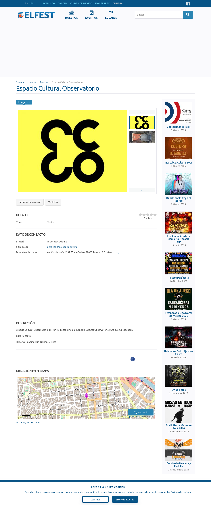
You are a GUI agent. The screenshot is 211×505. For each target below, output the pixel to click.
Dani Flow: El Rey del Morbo (178, 199)
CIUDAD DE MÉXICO (81, 3)
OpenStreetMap (135, 416)
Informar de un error (30, 202)
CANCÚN (62, 3)
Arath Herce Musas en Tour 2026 (179, 427)
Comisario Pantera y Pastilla (178, 465)
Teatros (44, 82)
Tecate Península (178, 277)
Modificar (53, 202)
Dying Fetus (179, 390)
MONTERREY (102, 3)
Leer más (95, 499)
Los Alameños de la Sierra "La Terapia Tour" (178, 239)
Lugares (32, 82)
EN (32, 3)
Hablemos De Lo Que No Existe (178, 352)
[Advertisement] (105, 49)
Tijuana (20, 82)
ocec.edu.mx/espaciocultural (62, 247)
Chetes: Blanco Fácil (178, 127)
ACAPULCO (49, 3)
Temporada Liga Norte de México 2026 (178, 314)
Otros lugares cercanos (28, 422)
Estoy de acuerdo (125, 499)
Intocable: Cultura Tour (178, 162)
